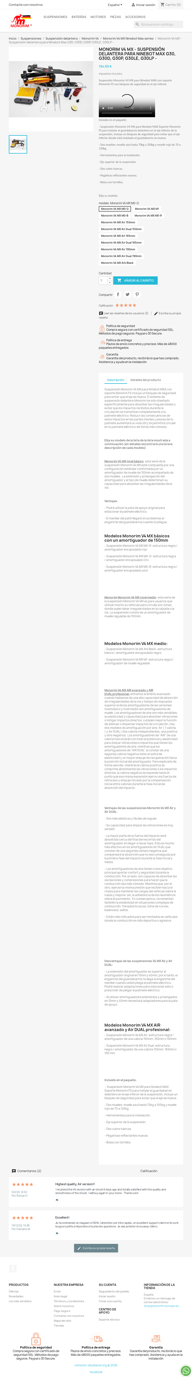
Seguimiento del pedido (114, 1291)
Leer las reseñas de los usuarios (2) (124, 313)
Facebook (13, 1268)
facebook (96, 1372)
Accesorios (135, 17)
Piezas (115, 17)
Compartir (118, 294)
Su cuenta (107, 1285)
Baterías (79, 17)
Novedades (16, 1296)
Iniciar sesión (107, 1296)
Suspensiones (55, 17)
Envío (57, 1291)
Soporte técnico (109, 1319)
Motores (98, 17)
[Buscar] (158, 24)
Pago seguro (62, 1311)
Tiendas (59, 1325)
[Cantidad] (103, 280)
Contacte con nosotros (26, 5)
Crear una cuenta (110, 1301)
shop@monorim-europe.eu (161, 1306)
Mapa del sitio (62, 1320)
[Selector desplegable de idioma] (116, 5)
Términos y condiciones (69, 1301)
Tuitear (127, 294)
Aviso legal (60, 1296)
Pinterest (137, 294)
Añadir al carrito (135, 280)
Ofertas (14, 1291)
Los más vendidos (20, 1301)
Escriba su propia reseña (96, 1248)
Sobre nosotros (64, 1306)
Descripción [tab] (115, 380)
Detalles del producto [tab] (145, 380)
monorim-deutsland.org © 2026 (96, 1365)
